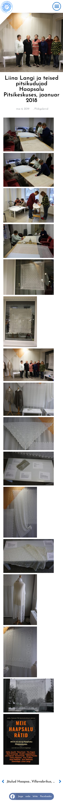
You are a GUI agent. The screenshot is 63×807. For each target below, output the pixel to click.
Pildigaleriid (41, 109)
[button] (56, 6)
